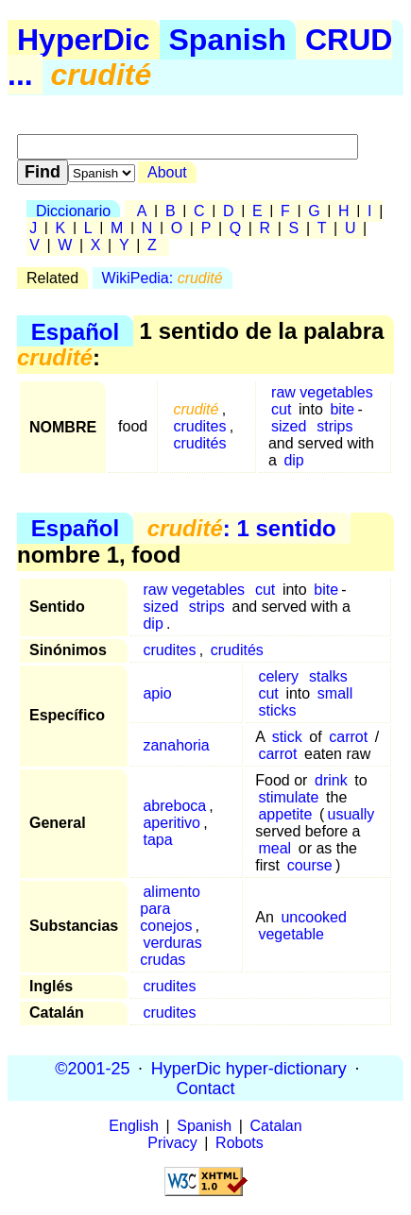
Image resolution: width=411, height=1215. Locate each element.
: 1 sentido (241, 528)
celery (278, 676)
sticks (277, 710)
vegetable (290, 934)
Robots (239, 1143)
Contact (205, 1087)
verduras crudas (170, 951)
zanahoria (176, 745)
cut (281, 409)
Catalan (276, 1126)
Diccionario (73, 211)
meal (274, 848)
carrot (348, 737)
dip (293, 460)
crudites (199, 426)
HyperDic (83, 40)
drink (331, 780)
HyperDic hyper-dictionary (249, 1067)
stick (287, 737)
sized (288, 426)
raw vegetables (322, 392)
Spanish (227, 40)
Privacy (172, 1143)
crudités (199, 443)
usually (351, 814)
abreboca (174, 806)
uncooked (313, 917)
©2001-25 (92, 1067)
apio (157, 693)
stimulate (288, 797)
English (133, 1126)
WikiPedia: (162, 278)
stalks (328, 676)
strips (334, 426)
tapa (157, 840)
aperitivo (171, 823)
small (334, 693)
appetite (285, 814)
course (310, 865)
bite (342, 409)
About (167, 172)
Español (75, 331)
